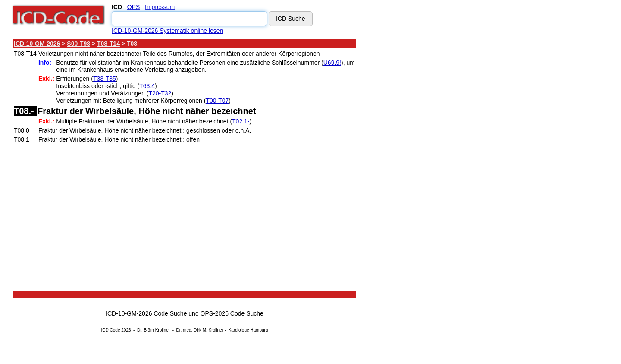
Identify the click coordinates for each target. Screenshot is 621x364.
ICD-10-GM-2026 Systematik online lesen (167, 30)
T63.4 (147, 85)
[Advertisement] (433, 168)
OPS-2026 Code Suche (232, 313)
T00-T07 (217, 100)
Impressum (160, 6)
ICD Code (110, 330)
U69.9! (332, 62)
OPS (133, 6)
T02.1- (240, 121)
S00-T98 (78, 43)
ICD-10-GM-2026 (37, 43)
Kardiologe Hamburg (248, 330)
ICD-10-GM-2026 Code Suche (146, 313)
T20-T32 (159, 93)
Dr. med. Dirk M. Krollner (199, 330)
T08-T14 (108, 43)
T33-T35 (104, 78)
